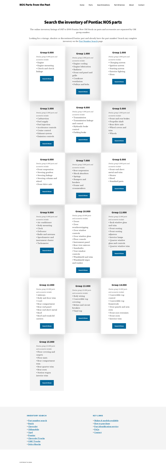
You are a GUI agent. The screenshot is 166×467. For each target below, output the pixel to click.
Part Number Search (88, 41)
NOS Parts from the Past (34, 5)
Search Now (46, 79)
